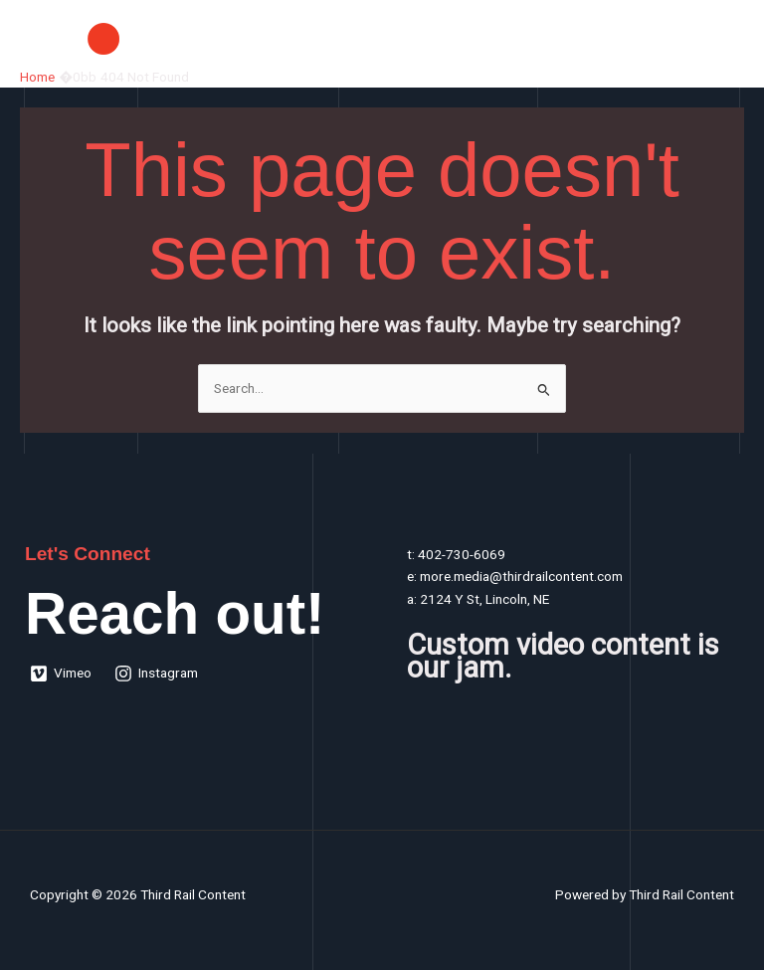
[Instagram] (156, 673)
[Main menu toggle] (724, 38)
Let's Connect (87, 553)
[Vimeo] (61, 673)
